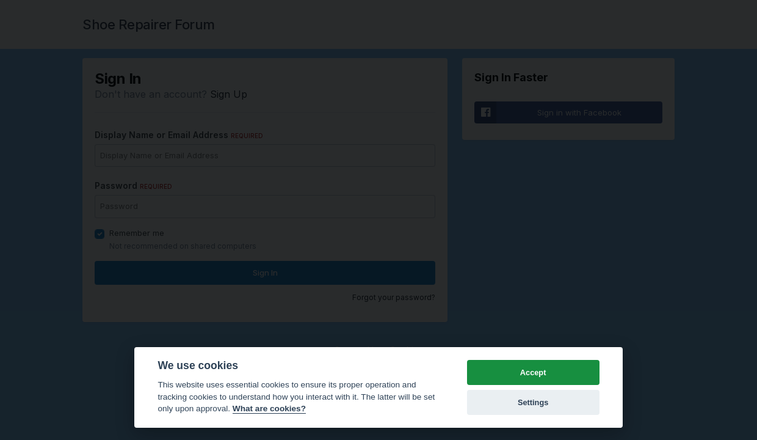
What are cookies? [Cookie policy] (269, 408)
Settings (533, 402)
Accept (533, 372)
